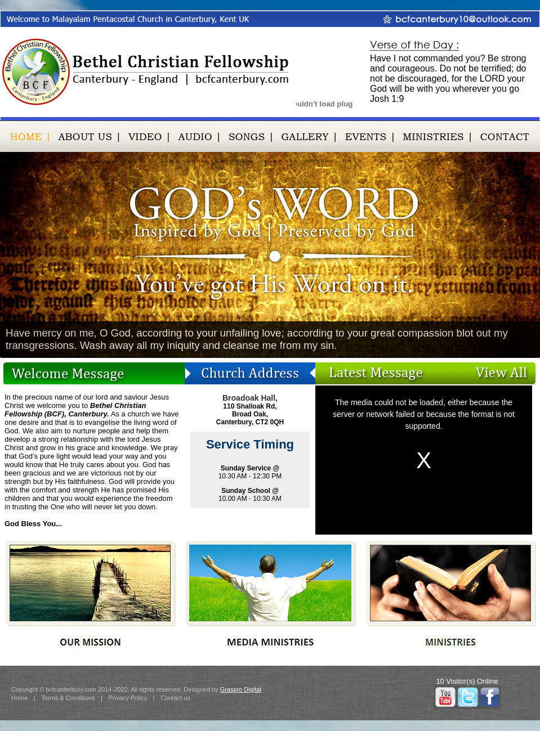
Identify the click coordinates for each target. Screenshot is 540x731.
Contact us (175, 697)
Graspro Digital (240, 689)
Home (19, 697)
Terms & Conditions (68, 697)
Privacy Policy (128, 697)
